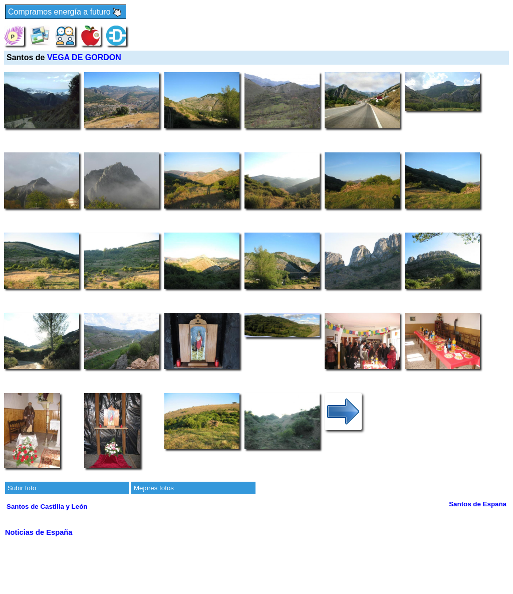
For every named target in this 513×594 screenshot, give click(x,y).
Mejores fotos (154, 488)
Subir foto (22, 488)
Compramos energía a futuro (65, 12)
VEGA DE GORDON (84, 57)
